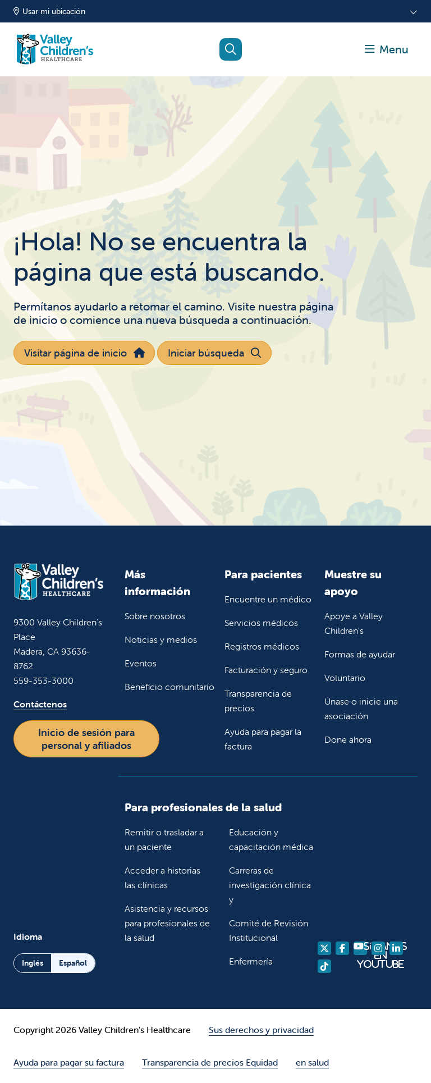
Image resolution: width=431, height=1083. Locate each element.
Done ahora (348, 739)
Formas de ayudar (359, 654)
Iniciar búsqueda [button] (213, 352)
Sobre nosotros (155, 616)
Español (73, 963)
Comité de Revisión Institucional (268, 930)
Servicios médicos (261, 622)
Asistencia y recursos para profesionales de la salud (167, 923)
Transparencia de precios (258, 701)
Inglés (32, 963)
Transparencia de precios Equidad (210, 1062)
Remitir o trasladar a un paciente (164, 839)
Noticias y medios (161, 639)
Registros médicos (261, 646)
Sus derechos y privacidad (261, 1029)
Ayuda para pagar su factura (68, 1062)
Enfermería (251, 961)
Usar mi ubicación (49, 11)
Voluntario (344, 677)
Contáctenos (40, 704)
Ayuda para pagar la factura (262, 739)
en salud (312, 1062)
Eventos (141, 663)
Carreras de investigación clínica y (270, 885)
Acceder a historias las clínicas (162, 877)
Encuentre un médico (267, 599)
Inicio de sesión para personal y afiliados (86, 739)
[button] (387, 49)
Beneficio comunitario (169, 686)
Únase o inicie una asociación (361, 708)
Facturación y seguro (266, 669)
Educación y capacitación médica (271, 839)
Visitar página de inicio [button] (84, 352)
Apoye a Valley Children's (353, 623)
